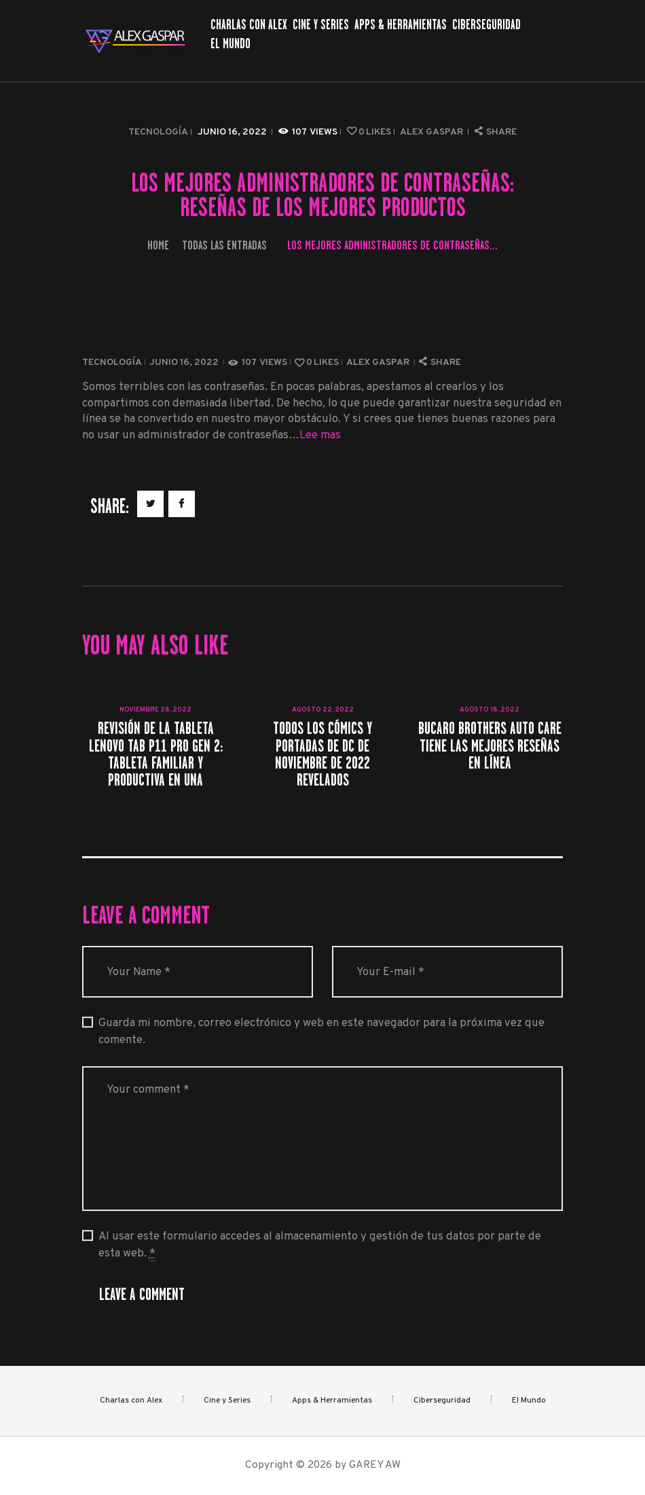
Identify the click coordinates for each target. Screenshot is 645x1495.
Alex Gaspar (432, 132)
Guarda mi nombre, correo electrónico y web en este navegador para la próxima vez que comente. (321, 1031)
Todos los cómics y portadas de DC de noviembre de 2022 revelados (322, 754)
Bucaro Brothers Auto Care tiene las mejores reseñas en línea (489, 745)
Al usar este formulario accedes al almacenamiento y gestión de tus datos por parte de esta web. (319, 1245)
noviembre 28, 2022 (155, 709)
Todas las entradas (224, 245)
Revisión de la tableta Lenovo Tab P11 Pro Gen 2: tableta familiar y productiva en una (156, 754)
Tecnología (158, 132)
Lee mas (320, 435)
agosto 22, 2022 (323, 709)
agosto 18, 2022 (489, 709)
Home (158, 245)
